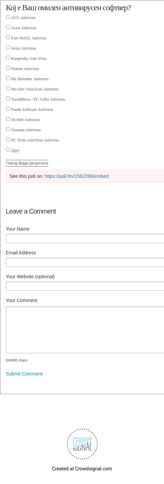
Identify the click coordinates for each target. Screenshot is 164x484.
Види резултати (33, 163)
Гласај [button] (12, 163)
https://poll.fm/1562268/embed (77, 176)
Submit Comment (24, 374)
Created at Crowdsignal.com (82, 468)
